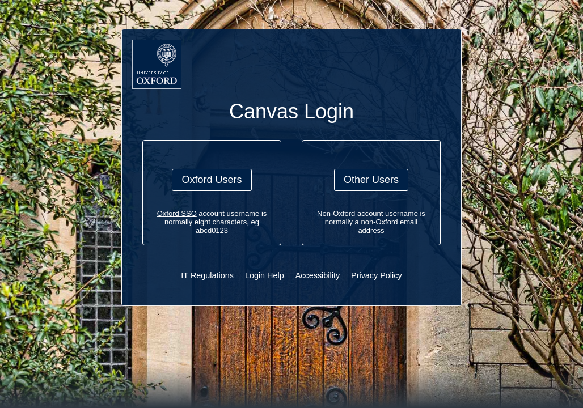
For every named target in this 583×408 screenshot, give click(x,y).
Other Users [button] (371, 179)
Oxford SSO (177, 213)
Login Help (264, 275)
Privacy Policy (376, 275)
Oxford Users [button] (211, 179)
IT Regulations (207, 275)
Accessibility (317, 275)
